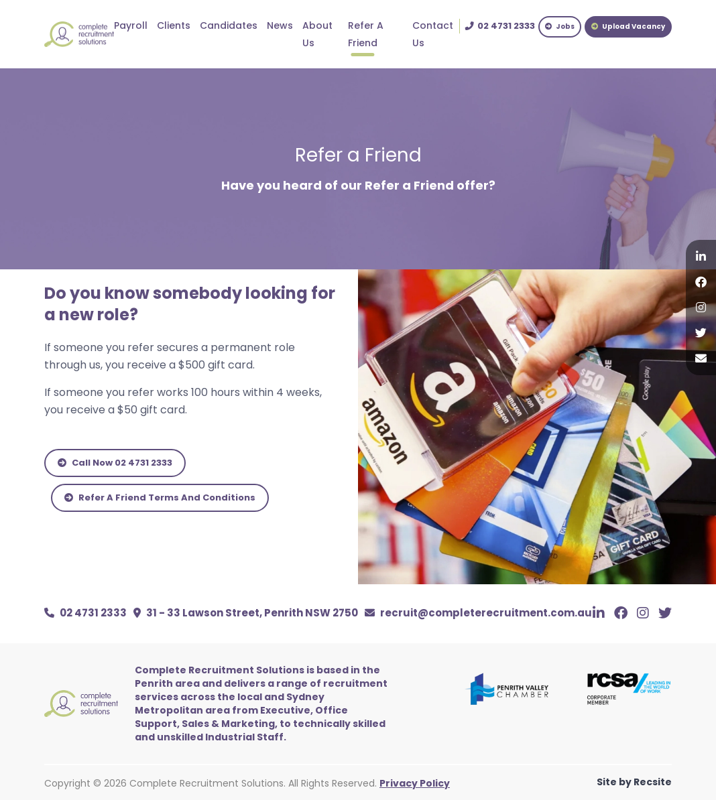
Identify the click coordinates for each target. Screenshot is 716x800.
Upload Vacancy (628, 26)
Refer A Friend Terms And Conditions (159, 497)
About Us (317, 34)
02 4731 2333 (85, 613)
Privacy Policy (414, 783)
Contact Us (432, 34)
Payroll (130, 25)
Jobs (560, 26)
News (280, 25)
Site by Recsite (634, 782)
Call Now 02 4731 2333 (115, 462)
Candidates (228, 25)
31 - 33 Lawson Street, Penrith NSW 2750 (245, 613)
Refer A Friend (365, 34)
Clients (173, 25)
